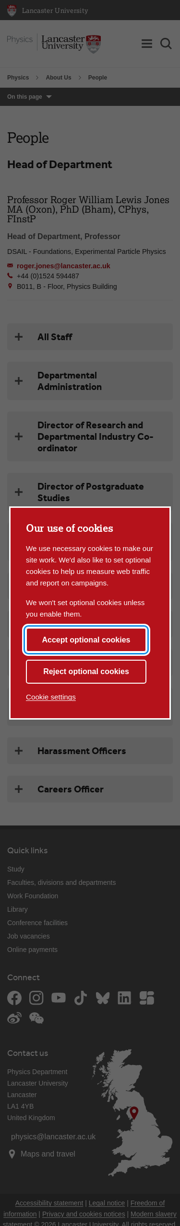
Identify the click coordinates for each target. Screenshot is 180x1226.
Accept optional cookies (86, 640)
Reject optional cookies (86, 671)
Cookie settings (51, 697)
